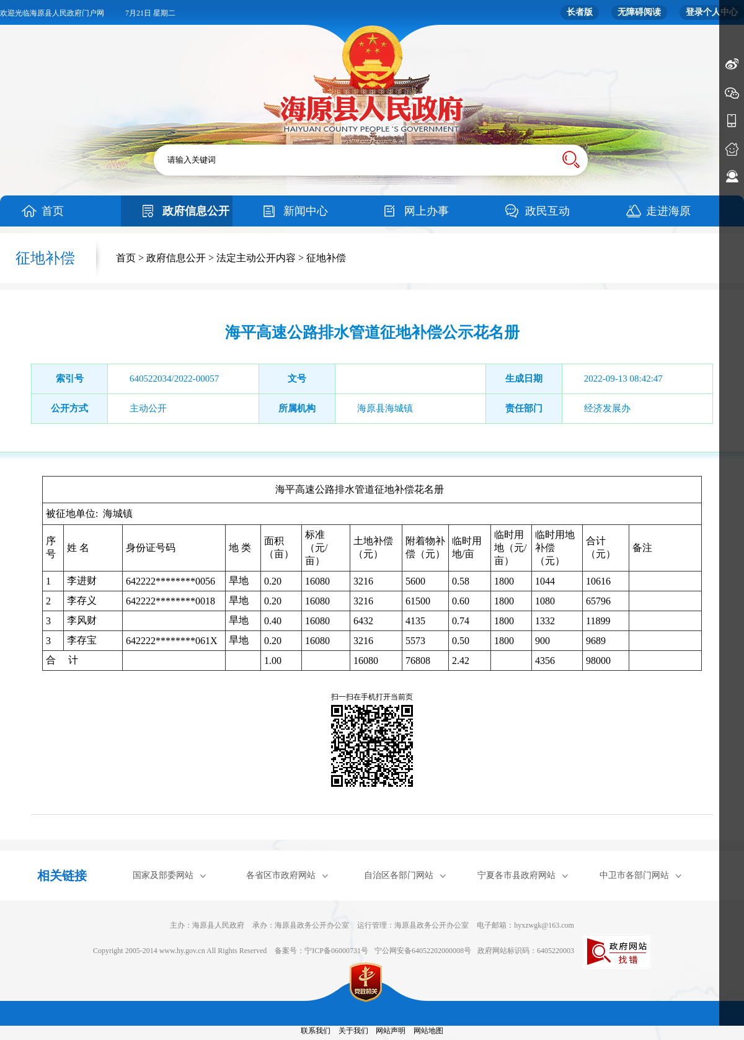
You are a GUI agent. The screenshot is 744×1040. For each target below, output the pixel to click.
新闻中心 (305, 211)
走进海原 (668, 211)
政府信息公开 (195, 211)
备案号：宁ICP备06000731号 (321, 950)
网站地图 (428, 1030)
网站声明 (390, 1030)
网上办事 (426, 211)
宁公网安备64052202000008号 (422, 950)
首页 (53, 211)
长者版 (580, 12)
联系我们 (315, 1030)
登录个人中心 (712, 12)
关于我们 (353, 1030)
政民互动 (547, 211)
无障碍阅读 (639, 12)
